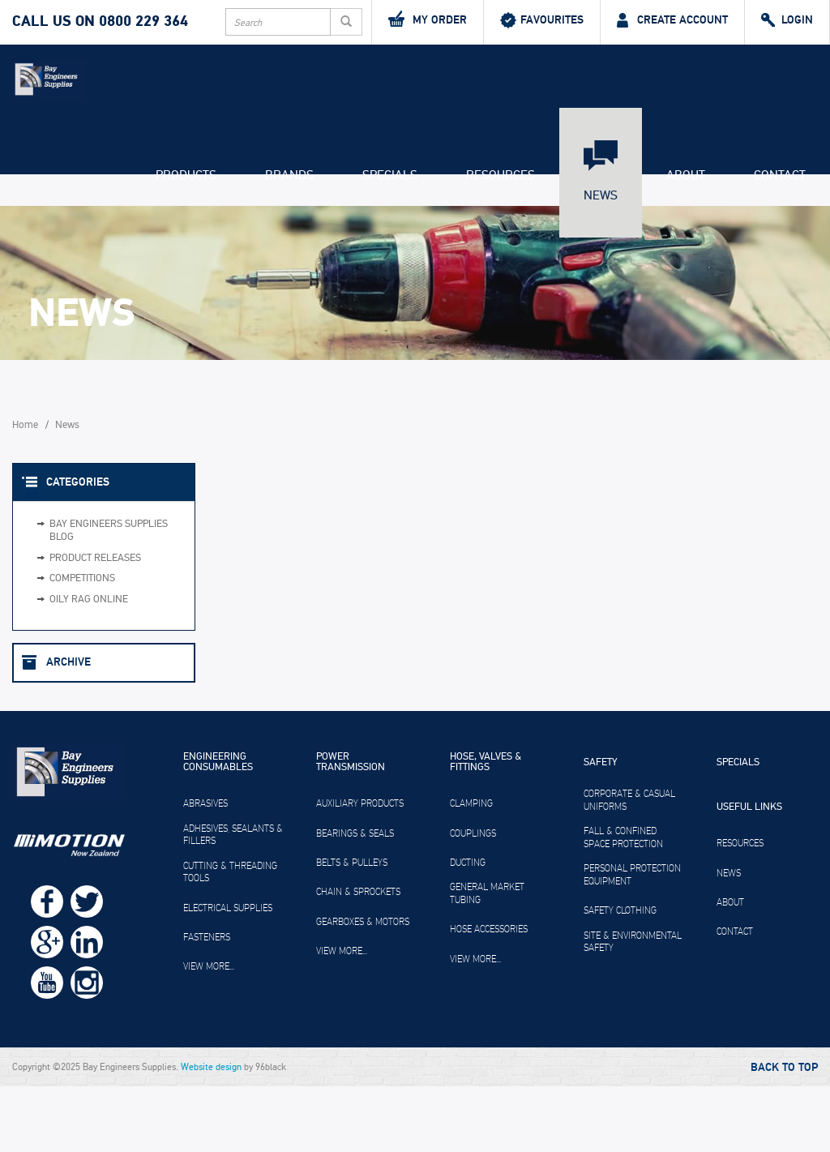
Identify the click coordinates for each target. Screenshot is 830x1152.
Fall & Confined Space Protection (623, 903)
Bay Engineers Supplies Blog (108, 596)
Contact (780, 240)
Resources (500, 240)
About (685, 240)
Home (25, 490)
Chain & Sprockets (358, 957)
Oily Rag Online (88, 664)
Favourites (542, 20)
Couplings (473, 898)
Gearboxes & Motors (362, 986)
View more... (208, 1032)
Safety (601, 828)
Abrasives (205, 869)
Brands (289, 240)
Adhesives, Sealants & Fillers (233, 900)
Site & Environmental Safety (633, 1007)
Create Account (672, 20)
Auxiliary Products (360, 869)
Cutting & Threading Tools (230, 937)
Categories (77, 547)
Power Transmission (350, 828)
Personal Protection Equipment (632, 940)
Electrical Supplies (227, 973)
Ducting (468, 927)
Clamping (471, 869)
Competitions (82, 644)
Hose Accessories (489, 994)
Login (787, 20)
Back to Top (784, 1133)
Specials (389, 240)
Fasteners (206, 1002)
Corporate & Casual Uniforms (629, 866)
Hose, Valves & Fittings (485, 828)
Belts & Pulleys (351, 927)
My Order (427, 19)
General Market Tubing (487, 959)
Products (186, 240)
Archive (68, 727)
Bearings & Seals (355, 898)
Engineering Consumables (218, 828)
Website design (211, 1132)
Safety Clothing (620, 976)
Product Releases (95, 623)
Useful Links (749, 873)
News (601, 260)
